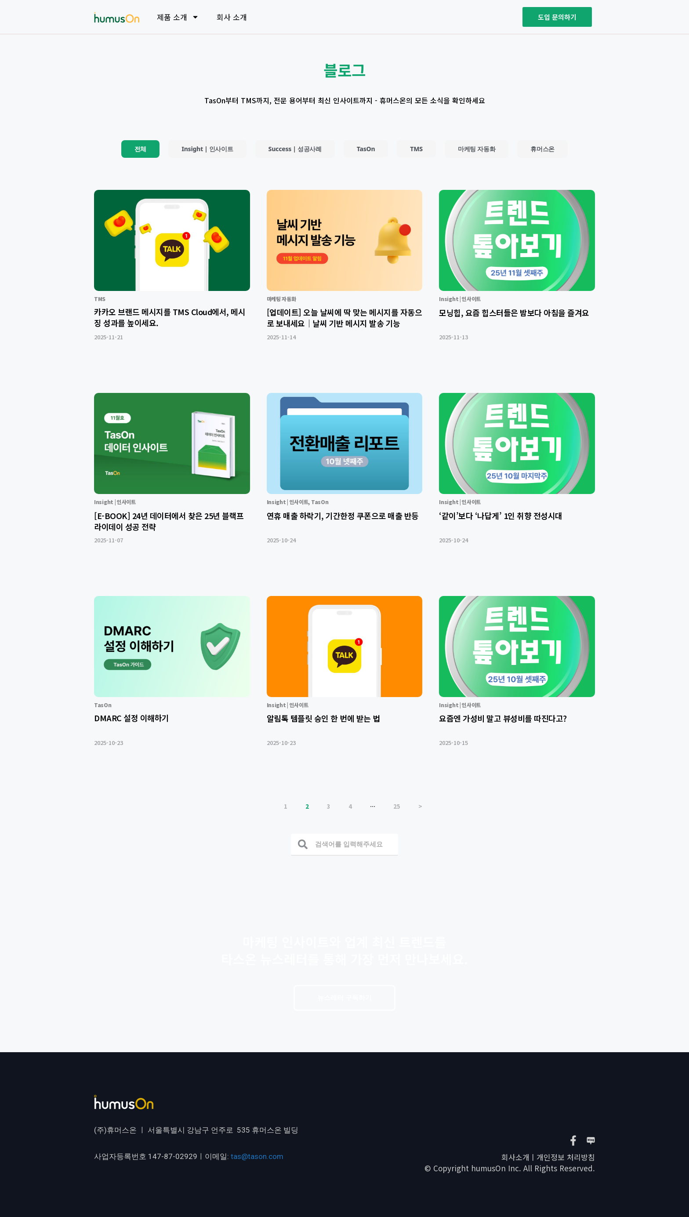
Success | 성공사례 (295, 149)
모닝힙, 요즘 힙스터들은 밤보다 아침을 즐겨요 (514, 312)
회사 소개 (232, 16)
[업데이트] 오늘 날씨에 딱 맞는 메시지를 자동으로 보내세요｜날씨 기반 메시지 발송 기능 (344, 317)
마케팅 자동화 (477, 149)
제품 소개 (178, 17)
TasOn (366, 149)
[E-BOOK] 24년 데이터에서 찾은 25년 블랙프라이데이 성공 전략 (169, 521)
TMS (416, 149)
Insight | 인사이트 (207, 149)
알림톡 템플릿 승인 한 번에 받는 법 (323, 718)
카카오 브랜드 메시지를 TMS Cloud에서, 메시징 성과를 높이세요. (169, 317)
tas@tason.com (257, 1156)
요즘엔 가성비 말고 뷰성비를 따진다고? (503, 718)
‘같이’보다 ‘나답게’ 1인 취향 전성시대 (500, 515)
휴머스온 (542, 149)
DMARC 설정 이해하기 (131, 717)
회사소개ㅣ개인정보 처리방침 (548, 1157)
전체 (140, 149)
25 (396, 806)
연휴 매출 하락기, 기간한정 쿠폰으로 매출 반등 (343, 515)
